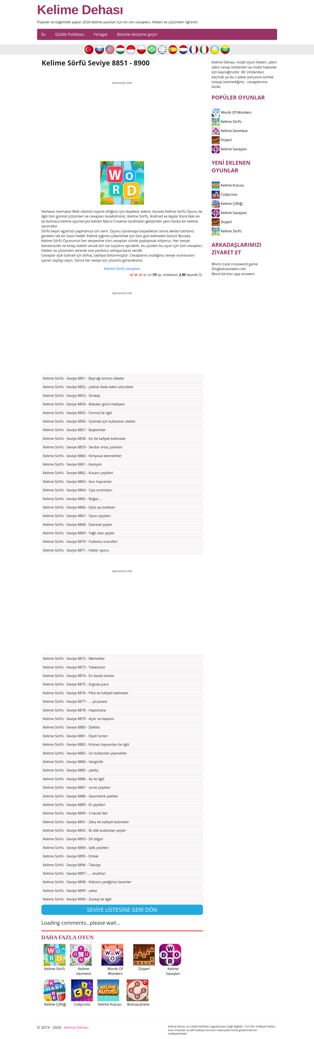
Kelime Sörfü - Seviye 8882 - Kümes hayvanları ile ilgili (86, 744)
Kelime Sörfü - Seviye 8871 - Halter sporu (76, 550)
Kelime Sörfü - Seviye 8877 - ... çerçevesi (75, 701)
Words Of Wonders (232, 112)
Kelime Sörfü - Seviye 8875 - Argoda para (76, 684)
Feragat (100, 34)
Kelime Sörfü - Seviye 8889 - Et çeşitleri (74, 804)
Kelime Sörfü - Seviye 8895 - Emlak (70, 856)
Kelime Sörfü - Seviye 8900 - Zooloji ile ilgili (77, 899)
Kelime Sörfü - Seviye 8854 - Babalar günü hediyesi (84, 404)
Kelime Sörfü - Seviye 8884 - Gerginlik (73, 761)
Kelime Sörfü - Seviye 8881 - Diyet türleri (75, 736)
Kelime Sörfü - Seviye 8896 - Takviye (72, 864)
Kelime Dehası (80, 9)
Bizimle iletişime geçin (137, 34)
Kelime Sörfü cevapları (122, 268)
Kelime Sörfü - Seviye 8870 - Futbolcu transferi (80, 541)
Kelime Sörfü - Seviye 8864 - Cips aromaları (77, 490)
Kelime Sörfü (227, 121)
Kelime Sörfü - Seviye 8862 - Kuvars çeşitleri (78, 472)
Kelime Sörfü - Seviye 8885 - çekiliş (70, 770)
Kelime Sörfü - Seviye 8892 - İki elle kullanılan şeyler (84, 830)
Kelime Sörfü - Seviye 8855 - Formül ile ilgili (77, 412)
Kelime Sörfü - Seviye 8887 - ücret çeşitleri (77, 787)
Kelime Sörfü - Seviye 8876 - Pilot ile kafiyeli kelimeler (86, 693)
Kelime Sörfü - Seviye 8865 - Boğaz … (72, 498)
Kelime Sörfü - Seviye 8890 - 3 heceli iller (75, 813)
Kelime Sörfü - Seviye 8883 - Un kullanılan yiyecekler (85, 753)
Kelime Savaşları (229, 149)
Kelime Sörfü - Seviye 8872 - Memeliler (74, 658)
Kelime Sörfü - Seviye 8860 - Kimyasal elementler (82, 455)
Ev (43, 34)
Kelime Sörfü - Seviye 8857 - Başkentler (74, 429)
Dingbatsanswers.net (229, 268)
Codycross (225, 194)
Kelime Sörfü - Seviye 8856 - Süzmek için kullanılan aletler (89, 421)
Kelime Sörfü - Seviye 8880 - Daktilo (71, 727)
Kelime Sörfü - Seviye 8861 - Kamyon (72, 464)
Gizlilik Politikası (69, 34)
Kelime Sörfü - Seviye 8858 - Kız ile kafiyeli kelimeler (84, 438)
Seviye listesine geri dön (122, 909)
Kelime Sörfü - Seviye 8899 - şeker (70, 890)
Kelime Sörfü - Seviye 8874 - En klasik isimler (79, 675)
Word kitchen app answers (233, 273)
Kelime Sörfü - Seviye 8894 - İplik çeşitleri (76, 847)
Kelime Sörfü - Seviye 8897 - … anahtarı (74, 873)
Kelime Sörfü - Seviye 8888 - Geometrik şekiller (80, 796)
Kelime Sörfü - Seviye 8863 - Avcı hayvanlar (77, 481)
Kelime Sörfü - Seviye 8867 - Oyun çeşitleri (77, 515)
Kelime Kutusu (228, 185)
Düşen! (222, 139)
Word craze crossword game (235, 264)
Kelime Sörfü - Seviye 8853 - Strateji (71, 395)
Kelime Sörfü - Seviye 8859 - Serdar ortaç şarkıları (83, 447)
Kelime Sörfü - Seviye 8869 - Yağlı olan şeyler (79, 533)
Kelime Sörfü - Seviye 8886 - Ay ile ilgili (74, 779)
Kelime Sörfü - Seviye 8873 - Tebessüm (74, 667)
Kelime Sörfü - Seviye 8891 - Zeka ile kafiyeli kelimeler (86, 822)
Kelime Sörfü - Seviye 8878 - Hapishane (74, 710)
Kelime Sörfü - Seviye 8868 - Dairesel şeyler (77, 524)
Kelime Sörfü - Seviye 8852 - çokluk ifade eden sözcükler (88, 386)
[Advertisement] (122, 117)
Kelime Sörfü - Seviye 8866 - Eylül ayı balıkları (79, 507)
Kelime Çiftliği (227, 203)
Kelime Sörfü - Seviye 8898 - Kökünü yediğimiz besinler (87, 882)
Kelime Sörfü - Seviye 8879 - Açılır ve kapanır (79, 718)
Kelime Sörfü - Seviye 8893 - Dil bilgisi (73, 839)
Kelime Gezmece (230, 130)
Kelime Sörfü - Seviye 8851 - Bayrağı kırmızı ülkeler (83, 378)
